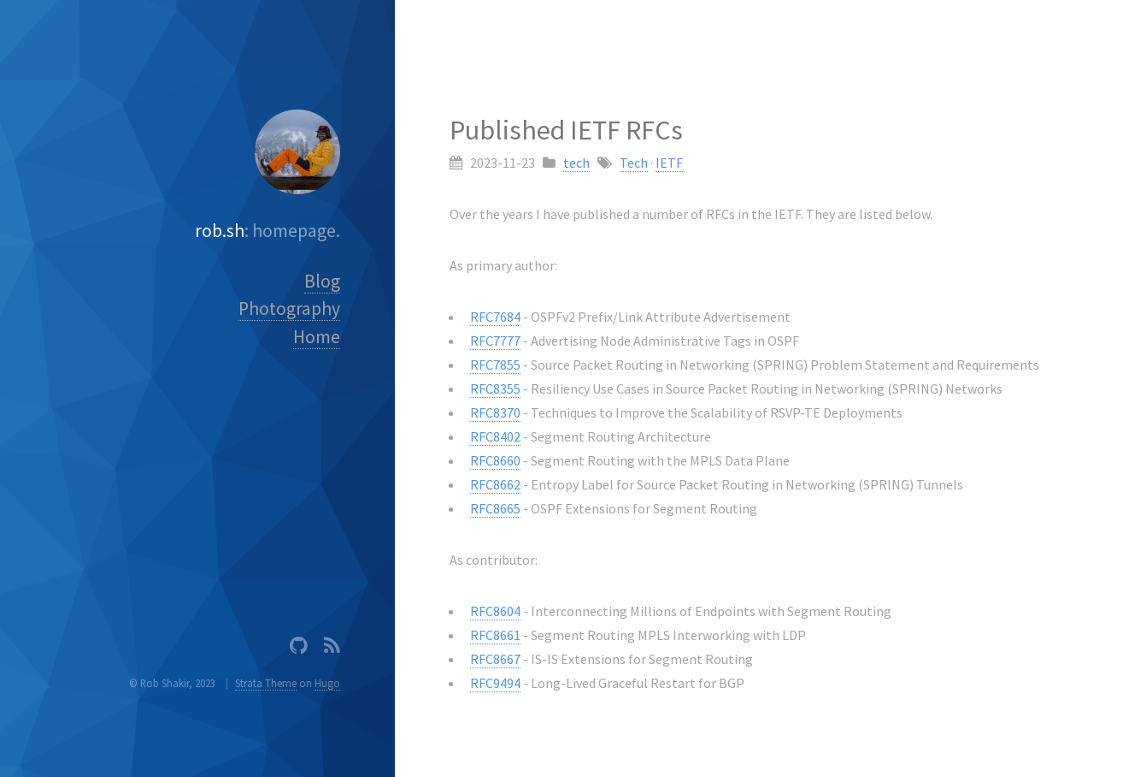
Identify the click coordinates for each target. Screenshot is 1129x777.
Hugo (327, 683)
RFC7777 (495, 340)
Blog (322, 281)
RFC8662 (495, 484)
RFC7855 (495, 364)
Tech (634, 162)
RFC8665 (495, 508)
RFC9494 (495, 682)
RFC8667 (495, 658)
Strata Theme (266, 683)
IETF (669, 162)
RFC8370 (495, 412)
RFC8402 (495, 436)
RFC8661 (495, 635)
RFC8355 (495, 388)
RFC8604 (495, 611)
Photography (289, 308)
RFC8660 (495, 460)
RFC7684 (495, 316)
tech (576, 162)
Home (316, 336)
